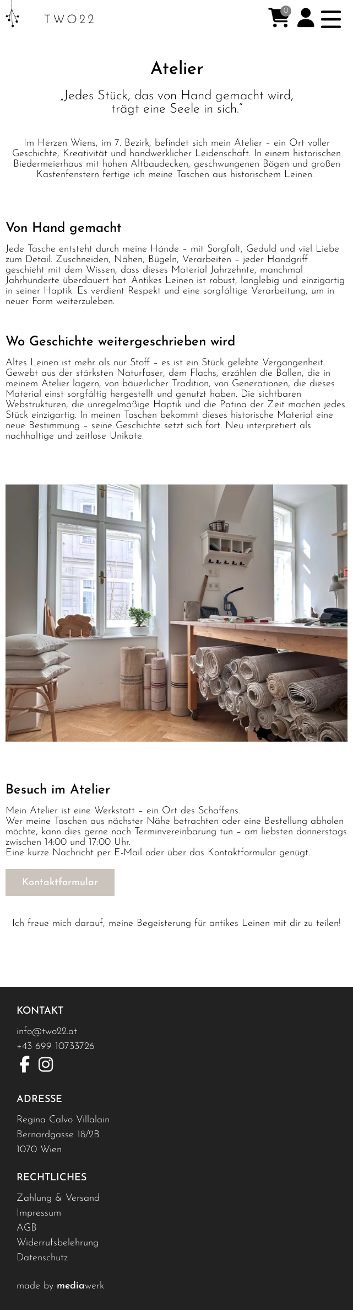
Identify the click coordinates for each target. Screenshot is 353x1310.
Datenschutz (42, 1258)
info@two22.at (47, 1031)
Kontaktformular (60, 882)
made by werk (60, 1286)
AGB (27, 1228)
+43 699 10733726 (56, 1046)
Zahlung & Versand (58, 1198)
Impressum (39, 1213)
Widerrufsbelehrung (58, 1243)
